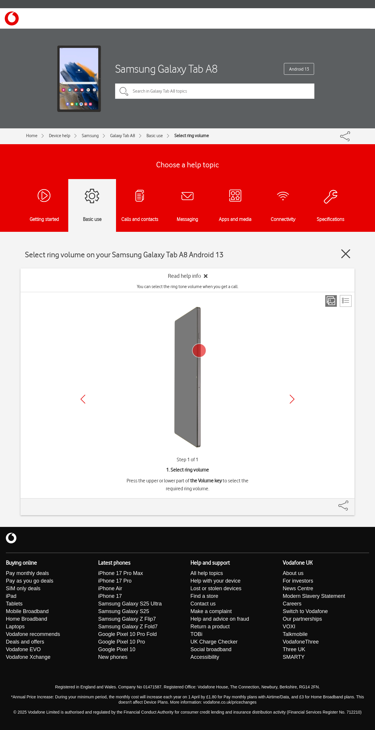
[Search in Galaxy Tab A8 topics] (214, 91)
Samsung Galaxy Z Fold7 (128, 626)
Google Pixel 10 (116, 649)
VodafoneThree (301, 642)
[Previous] (83, 399)
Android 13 (299, 69)
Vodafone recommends (33, 634)
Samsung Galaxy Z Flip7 (127, 619)
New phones (112, 657)
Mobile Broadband (27, 611)
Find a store (204, 596)
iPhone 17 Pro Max (120, 573)
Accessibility (204, 657)
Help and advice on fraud (219, 619)
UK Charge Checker (214, 642)
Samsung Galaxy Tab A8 (166, 68)
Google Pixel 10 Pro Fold (127, 634)
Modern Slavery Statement (314, 596)
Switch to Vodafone (305, 611)
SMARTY (294, 657)
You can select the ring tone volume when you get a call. (187, 286)
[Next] (292, 399)
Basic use (154, 135)
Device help (59, 135)
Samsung (90, 135)
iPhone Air (110, 588)
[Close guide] (345, 253)
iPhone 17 (110, 596)
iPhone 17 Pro (115, 581)
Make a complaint (211, 611)
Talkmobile (295, 634)
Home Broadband (26, 619)
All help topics (206, 573)
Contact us (203, 604)
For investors (298, 581)
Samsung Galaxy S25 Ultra (130, 604)
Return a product (210, 626)
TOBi (196, 634)
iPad (11, 596)
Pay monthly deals (27, 573)
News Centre (298, 588)
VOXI (289, 626)
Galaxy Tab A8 (122, 135)
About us (293, 573)
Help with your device (215, 581)
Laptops (15, 626)
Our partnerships (302, 619)
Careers (292, 604)
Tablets (14, 604)
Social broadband (210, 649)
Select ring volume (191, 135)
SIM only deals (23, 588)
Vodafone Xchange (28, 657)
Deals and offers (25, 642)
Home (32, 135)
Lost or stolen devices (215, 588)
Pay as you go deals (29, 581)
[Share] (350, 503)
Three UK (294, 649)
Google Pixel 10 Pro (121, 642)
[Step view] (331, 301)
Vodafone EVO (23, 649)
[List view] (346, 301)
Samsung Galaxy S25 (123, 611)
